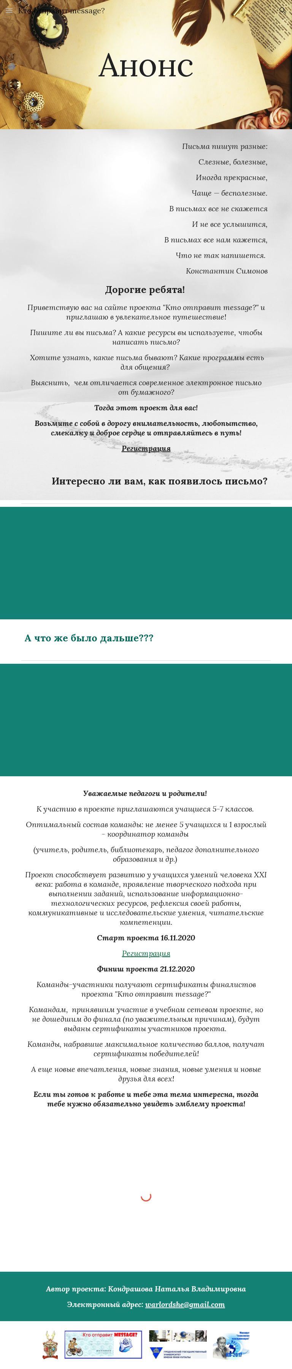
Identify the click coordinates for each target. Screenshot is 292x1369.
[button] (9, 10)
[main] (145, 64)
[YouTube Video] (188, 563)
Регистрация (146, 953)
